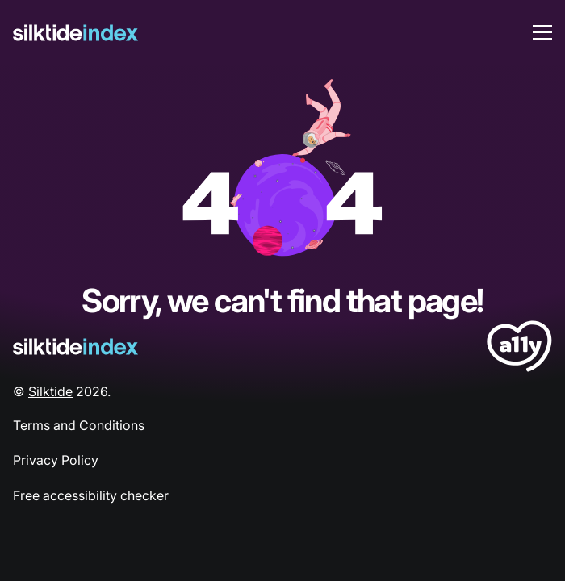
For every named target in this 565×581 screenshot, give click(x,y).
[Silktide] (75, 32)
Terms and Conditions (78, 425)
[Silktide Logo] (75, 346)
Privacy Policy (55, 460)
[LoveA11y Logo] (519, 349)
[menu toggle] (542, 32)
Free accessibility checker (91, 495)
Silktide (50, 391)
